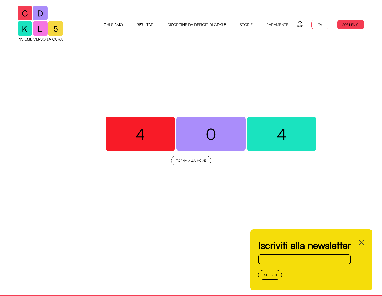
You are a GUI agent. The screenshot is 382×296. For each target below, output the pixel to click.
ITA (320, 25)
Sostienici (350, 25)
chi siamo (113, 24)
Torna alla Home (191, 160)
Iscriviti (270, 275)
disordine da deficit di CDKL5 (196, 24)
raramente (277, 24)
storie (246, 24)
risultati (145, 24)
